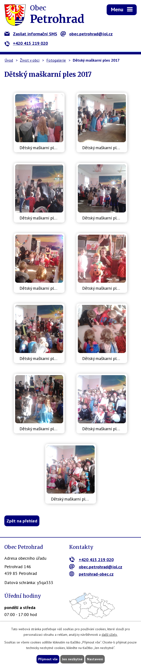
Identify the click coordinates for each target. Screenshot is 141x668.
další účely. (109, 634)
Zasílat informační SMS (30, 34)
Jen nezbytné (72, 659)
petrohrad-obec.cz (91, 574)
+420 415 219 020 (26, 43)
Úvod (9, 60)
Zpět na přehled (21, 521)
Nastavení (95, 659)
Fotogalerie (56, 60)
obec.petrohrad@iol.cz (87, 34)
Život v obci (29, 60)
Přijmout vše (48, 659)
